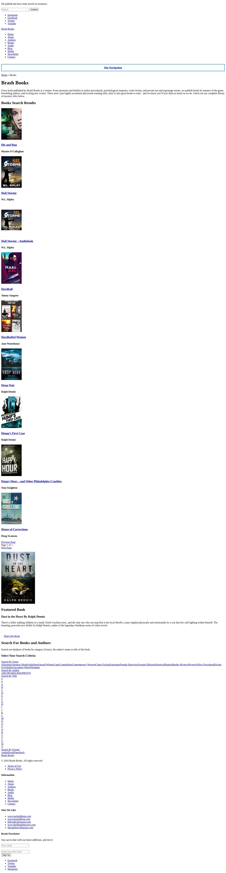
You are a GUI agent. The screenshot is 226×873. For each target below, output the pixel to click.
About (11, 37)
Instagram (13, 15)
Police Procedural (205, 664)
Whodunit (35, 667)
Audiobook (33, 664)
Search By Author (10, 670)
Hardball (7, 289)
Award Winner (46, 664)
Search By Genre (9, 661)
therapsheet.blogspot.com (20, 827)
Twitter (11, 20)
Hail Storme (8, 193)
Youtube (12, 23)
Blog (10, 48)
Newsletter (13, 54)
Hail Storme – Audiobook (17, 241)
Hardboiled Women (13, 337)
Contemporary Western (83, 664)
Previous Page (8, 542)
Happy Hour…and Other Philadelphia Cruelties (31, 481)
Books (11, 42)
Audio (11, 45)
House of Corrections (14, 529)
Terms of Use (14, 766)
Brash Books (7, 29)
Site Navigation (113, 67)
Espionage (114, 664)
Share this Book (12, 636)
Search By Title (9, 676)
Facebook (12, 18)
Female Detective (128, 664)
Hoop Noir (8, 385)
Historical (159, 664)
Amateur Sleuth (20, 664)
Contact (11, 57)
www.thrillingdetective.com (21, 824)
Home (11, 34)
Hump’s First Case (13, 433)
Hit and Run (9, 144)
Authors (12, 40)
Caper (57, 664)
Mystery (192, 664)
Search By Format (10, 749)
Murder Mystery (180, 664)
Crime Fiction (102, 664)
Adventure (6, 664)
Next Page (6, 547)
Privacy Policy (15, 768)
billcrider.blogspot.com (19, 822)
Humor (168, 664)
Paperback (19, 752)
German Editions (146, 664)
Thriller (9, 667)
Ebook (11, 752)
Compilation (66, 664)
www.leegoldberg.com (19, 819)
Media (11, 51)
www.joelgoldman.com (19, 816)
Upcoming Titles (21, 667)
